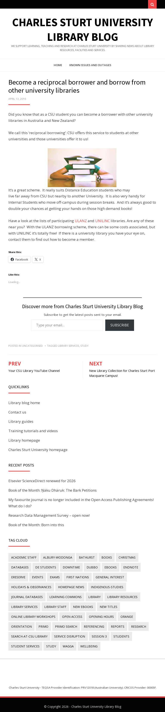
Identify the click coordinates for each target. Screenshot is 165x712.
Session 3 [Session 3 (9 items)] (97, 633)
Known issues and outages (90, 66)
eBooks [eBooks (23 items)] (108, 568)
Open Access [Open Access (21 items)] (71, 615)
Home (58, 66)
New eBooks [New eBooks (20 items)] (82, 605)
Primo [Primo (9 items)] (42, 624)
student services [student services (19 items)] (25, 643)
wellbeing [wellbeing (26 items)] (86, 643)
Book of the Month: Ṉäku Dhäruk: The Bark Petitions (52, 491)
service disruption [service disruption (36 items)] (68, 633)
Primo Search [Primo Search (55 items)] (64, 624)
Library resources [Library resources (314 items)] (120, 596)
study (84, 347)
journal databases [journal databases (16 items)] (27, 596)
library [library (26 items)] (93, 596)
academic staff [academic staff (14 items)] (23, 558)
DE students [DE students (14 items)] (44, 568)
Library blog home (24, 403)
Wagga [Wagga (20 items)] (66, 643)
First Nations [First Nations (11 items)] (75, 577)
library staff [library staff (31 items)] (54, 605)
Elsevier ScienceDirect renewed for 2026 (42, 481)
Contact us (17, 413)
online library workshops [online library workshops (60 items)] (33, 615)
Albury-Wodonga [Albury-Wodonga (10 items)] (56, 558)
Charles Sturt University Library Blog (96, 703)
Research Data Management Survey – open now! (49, 516)
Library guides (20, 422)
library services (68, 347)
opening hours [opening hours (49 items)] (99, 615)
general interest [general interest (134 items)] (107, 577)
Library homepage (24, 441)
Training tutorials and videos (33, 431)
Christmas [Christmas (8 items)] (124, 558)
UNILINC (102, 221)
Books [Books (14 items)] (104, 558)
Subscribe (119, 326)
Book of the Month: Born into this (36, 525)
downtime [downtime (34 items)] (69, 568)
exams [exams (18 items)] (53, 577)
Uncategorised (32, 347)
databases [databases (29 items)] (19, 568)
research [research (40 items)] (135, 624)
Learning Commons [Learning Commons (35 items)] (65, 596)
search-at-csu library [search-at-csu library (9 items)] (29, 633)
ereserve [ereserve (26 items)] (18, 577)
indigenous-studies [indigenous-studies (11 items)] (105, 586)
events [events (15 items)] (36, 577)
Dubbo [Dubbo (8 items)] (90, 568)
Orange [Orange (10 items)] (124, 615)
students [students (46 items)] (119, 633)
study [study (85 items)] (50, 643)
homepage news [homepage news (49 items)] (70, 586)
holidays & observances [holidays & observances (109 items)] (31, 586)
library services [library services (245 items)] (24, 605)
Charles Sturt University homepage (37, 450)
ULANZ (81, 221)
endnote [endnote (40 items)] (127, 568)
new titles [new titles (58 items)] (106, 605)
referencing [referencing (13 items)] (92, 624)
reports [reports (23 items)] (115, 624)
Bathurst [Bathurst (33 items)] (85, 558)
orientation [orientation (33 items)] (21, 624)
